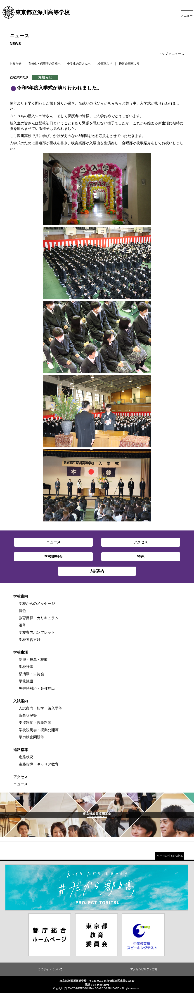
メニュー (187, 15)
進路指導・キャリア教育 (39, 764)
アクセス (20, 777)
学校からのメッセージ (37, 603)
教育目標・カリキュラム (39, 618)
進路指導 (20, 750)
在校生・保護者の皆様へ (44, 63)
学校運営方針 (29, 640)
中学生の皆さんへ (79, 63)
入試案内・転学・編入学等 (40, 708)
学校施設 (26, 681)
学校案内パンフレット (37, 632)
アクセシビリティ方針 (143, 969)
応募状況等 (28, 715)
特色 (22, 611)
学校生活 (20, 652)
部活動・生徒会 (31, 674)
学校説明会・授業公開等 (39, 730)
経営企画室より (129, 63)
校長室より (104, 63)
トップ (163, 54)
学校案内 (20, 596)
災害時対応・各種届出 (37, 688)
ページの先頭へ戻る (169, 856)
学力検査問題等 (31, 737)
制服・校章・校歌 (33, 659)
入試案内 (20, 701)
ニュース (178, 54)
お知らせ (15, 63)
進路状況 (26, 757)
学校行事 (26, 667)
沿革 (22, 625)
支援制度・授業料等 (35, 723)
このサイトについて (50, 969)
